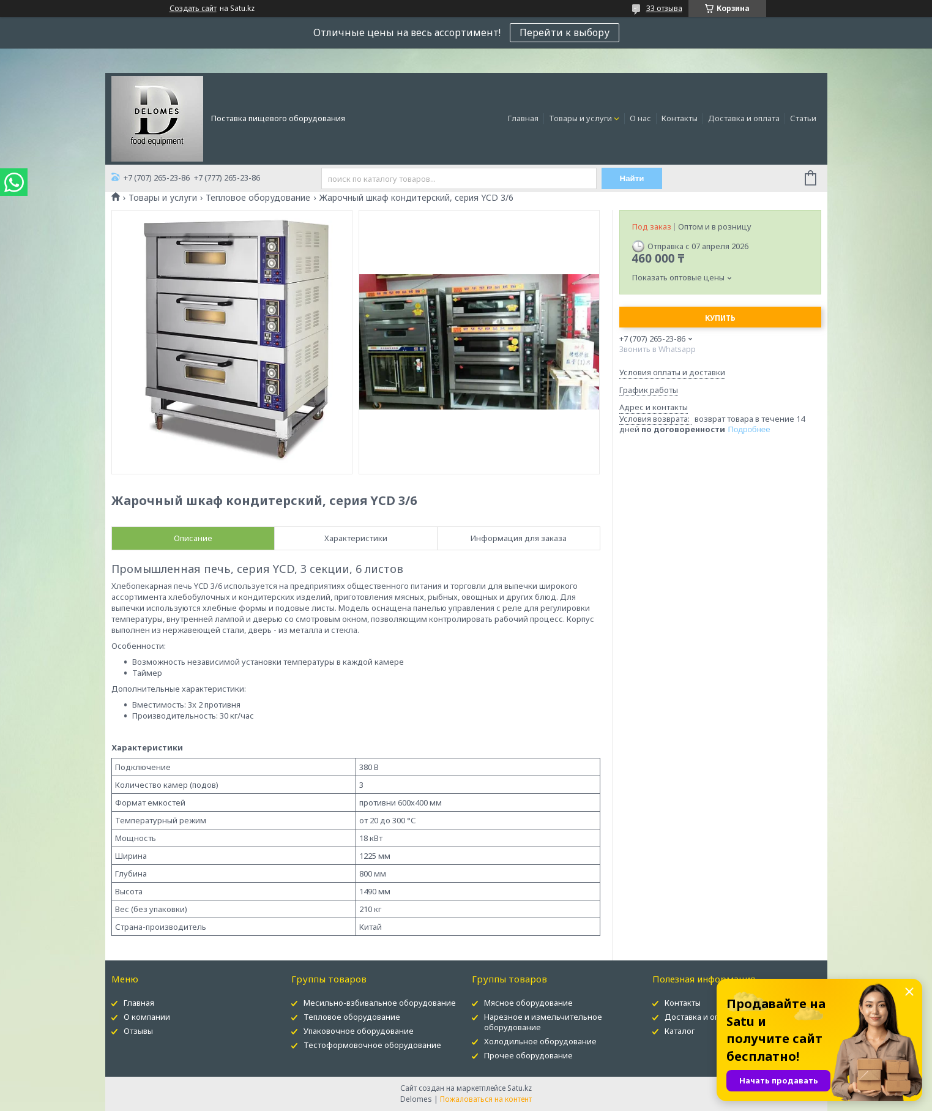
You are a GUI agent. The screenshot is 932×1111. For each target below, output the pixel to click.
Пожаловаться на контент (486, 1099)
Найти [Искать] (632, 178)
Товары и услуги (580, 118)
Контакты (680, 118)
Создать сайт (193, 8)
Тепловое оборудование (258, 197)
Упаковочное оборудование (359, 1030)
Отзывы (138, 1030)
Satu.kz (519, 1088)
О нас (640, 118)
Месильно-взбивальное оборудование (380, 1002)
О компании (147, 1016)
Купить (720, 318)
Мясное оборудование (528, 1002)
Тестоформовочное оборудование (372, 1044)
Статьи (803, 118)
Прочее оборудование (528, 1055)
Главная (523, 118)
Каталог (680, 1030)
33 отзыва (664, 8)
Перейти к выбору (565, 32)
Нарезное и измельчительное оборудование (543, 1022)
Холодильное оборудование (540, 1041)
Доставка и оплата (744, 118)
